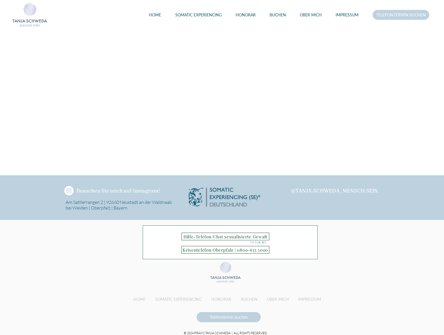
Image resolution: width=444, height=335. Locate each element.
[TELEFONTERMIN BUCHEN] (401, 14)
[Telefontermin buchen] (228, 317)
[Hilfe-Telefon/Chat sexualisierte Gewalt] (225, 236)
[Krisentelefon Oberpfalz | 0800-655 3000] (225, 250)
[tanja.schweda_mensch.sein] (69, 190)
